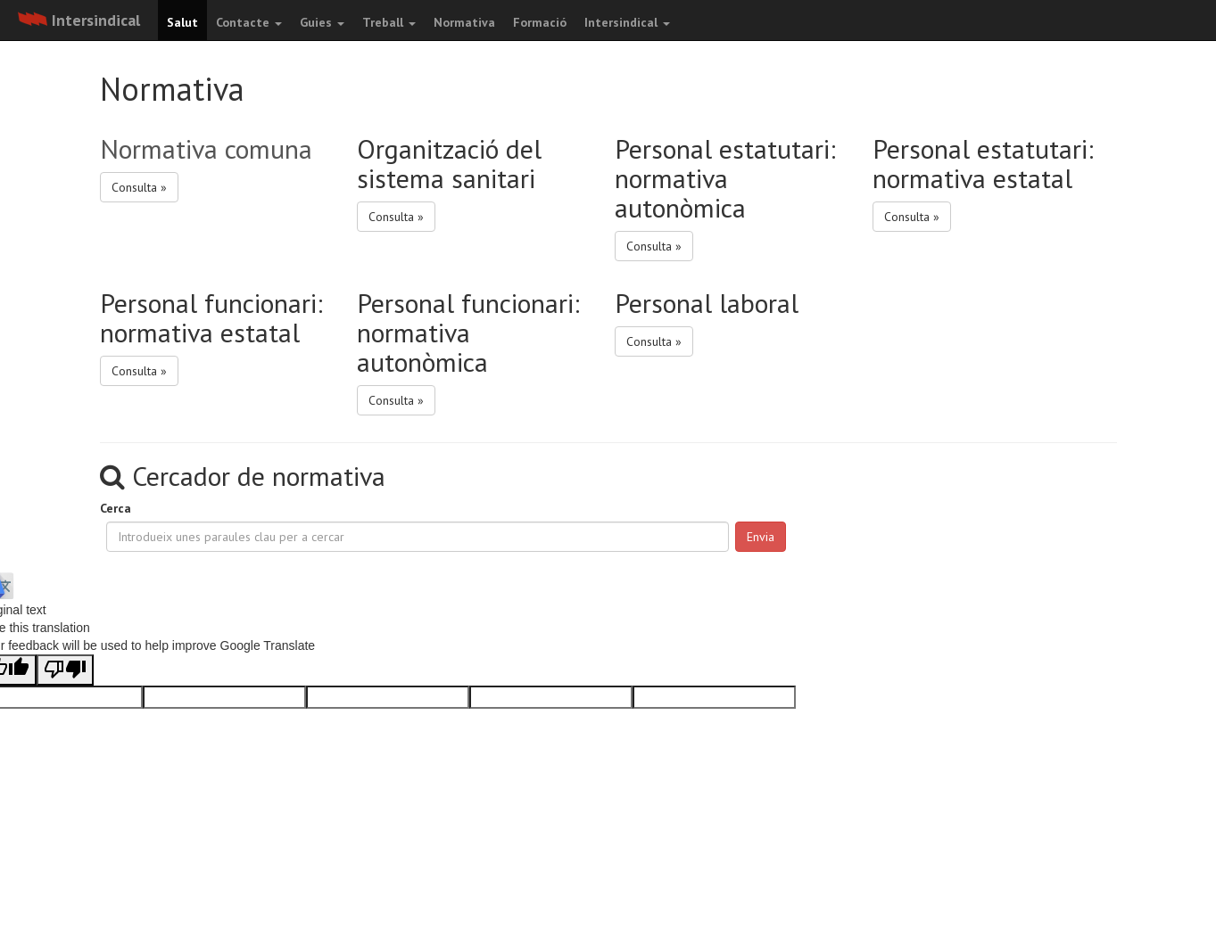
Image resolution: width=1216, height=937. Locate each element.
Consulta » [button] (139, 187)
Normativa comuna (206, 148)
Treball (389, 22)
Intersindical (627, 22)
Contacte (249, 22)
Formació (540, 22)
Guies (322, 22)
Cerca (115, 508)
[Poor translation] (65, 670)
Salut (182, 22)
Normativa (464, 22)
